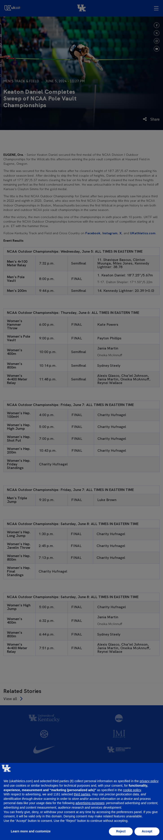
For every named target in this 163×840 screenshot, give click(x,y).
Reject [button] (121, 831)
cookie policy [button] (132, 790)
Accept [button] (147, 831)
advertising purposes (89, 803)
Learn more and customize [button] (31, 831)
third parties (82, 794)
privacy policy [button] (149, 781)
